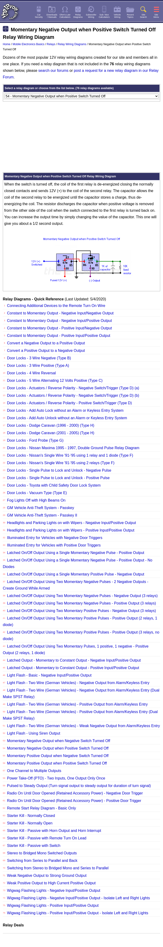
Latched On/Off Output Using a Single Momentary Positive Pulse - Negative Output (75, 574)
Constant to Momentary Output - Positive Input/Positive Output (58, 336)
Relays (51, 44)
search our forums (53, 71)
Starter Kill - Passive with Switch (33, 846)
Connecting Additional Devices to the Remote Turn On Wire (56, 306)
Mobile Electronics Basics (28, 44)
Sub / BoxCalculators (104, 16)
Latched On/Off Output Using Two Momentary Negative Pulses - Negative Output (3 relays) (82, 596)
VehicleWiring (117, 16)
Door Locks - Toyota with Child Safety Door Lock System (54, 485)
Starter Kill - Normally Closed (31, 816)
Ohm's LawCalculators (65, 16)
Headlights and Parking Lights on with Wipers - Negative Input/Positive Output (71, 523)
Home (6, 44)
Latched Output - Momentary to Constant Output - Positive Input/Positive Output (73, 668)
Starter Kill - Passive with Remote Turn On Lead (46, 838)
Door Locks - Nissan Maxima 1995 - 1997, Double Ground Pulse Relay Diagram (73, 448)
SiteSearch (143, 16)
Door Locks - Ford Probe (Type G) (35, 440)
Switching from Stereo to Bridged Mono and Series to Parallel (58, 868)
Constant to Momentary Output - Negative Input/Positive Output (59, 321)
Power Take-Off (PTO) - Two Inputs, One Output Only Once (56, 778)
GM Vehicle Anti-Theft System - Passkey (40, 508)
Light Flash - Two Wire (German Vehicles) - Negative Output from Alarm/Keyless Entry (78, 683)
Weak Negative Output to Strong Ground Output (46, 876)
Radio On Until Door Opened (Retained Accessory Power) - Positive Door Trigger (74, 801)
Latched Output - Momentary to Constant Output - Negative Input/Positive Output (74, 660)
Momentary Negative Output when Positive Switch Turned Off (58, 748)
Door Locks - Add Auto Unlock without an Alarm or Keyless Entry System (67, 418)
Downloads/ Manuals (51, 16)
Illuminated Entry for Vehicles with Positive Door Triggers (54, 545)
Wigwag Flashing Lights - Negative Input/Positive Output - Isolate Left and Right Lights (78, 898)
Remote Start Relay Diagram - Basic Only (41, 808)
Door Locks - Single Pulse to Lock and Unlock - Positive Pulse (58, 478)
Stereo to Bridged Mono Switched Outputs (42, 853)
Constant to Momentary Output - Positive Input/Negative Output (59, 328)
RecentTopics (130, 16)
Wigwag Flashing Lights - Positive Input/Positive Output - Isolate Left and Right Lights (77, 913)
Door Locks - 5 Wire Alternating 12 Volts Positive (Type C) (55, 380)
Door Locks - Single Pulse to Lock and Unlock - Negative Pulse (59, 470)
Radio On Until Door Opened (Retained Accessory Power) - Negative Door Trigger (75, 793)
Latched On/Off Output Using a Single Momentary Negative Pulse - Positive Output (75, 553)
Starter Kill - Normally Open (30, 823)
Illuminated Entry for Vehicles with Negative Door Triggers (54, 538)
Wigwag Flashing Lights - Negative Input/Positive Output (53, 890)
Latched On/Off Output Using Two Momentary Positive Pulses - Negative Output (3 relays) (81, 611)
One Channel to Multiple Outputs (34, 771)
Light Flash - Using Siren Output (33, 733)
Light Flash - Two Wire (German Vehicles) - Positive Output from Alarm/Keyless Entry (77, 704)
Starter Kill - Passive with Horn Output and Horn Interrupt (54, 831)
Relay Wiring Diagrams (72, 44)
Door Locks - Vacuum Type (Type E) (37, 493)
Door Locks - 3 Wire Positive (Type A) (38, 366)
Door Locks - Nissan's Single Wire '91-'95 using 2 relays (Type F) (60, 463)
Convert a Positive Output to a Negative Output (46, 351)
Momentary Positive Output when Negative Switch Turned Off (58, 756)
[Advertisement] (81, 137)
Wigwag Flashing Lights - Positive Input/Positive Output (53, 905)
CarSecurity (39, 16)
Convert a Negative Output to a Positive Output (46, 343)
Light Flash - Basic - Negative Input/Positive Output (49, 675)
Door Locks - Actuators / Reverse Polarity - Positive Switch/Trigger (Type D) (69, 403)
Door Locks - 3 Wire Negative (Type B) (39, 358)
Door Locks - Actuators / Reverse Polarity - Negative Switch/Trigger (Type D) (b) (73, 395)
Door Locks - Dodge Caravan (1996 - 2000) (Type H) (50, 425)
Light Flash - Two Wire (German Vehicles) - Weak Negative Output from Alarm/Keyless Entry (83, 726)
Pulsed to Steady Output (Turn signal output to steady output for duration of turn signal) (79, 786)
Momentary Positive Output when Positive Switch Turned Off (57, 763)
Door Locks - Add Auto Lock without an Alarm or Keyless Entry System (65, 410)
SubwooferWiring (91, 16)
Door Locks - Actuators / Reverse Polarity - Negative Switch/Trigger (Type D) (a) (73, 388)
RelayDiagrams (78, 16)
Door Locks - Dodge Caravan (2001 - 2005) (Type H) (50, 433)
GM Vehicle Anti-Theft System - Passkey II (42, 515)
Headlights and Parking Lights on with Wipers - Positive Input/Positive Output (70, 530)
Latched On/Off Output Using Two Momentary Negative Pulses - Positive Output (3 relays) (81, 603)
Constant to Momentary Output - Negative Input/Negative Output (60, 313)
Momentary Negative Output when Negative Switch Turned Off (58, 741)
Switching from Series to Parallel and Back (42, 861)
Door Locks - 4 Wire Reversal (31, 373)
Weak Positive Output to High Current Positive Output (51, 883)
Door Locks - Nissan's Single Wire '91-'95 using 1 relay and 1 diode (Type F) (70, 455)
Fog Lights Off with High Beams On (36, 500)
